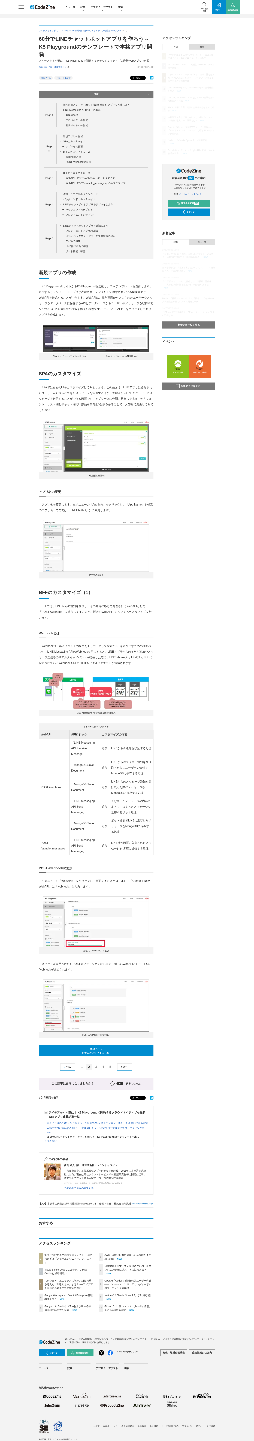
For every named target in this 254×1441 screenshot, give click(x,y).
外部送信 (211, 1426)
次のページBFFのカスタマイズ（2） (96, 1051)
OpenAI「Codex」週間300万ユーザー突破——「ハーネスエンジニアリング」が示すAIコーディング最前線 (127, 1284)
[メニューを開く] (21, 7)
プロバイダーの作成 (77, 120)
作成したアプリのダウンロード (80, 194)
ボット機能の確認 (75, 251)
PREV (67, 1066)
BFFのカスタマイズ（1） (77, 151)
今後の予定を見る (188, 386)
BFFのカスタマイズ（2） (77, 173)
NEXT (125, 1066)
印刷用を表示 (48, 1097)
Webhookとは (73, 156)
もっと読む (50, 1140)
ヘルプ (96, 1426)
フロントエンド (63, 78)
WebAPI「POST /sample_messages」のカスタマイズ (95, 183)
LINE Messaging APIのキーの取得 (82, 110)
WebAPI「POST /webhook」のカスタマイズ (90, 178)
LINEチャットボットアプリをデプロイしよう (88, 204)
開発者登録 (72, 115)
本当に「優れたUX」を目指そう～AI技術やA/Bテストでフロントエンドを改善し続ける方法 (97, 1123)
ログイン (188, 212)
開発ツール (46, 78)
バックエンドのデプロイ (79, 209)
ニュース (70, 7)
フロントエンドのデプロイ (80, 214)
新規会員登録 (188, 203)
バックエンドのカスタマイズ (79, 199)
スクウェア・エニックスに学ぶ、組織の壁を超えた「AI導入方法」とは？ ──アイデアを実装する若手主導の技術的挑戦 (68, 1284)
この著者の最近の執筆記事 (79, 1188)
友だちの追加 (73, 241)
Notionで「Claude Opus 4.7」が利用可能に (128, 1295)
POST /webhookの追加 (78, 162)
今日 (176, 47)
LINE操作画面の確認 (77, 246)
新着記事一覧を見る (189, 324)
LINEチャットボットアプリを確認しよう (85, 225)
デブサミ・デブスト (102, 7)
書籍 (120, 7)
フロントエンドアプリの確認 (82, 230)
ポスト (137, 78)
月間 (202, 47)
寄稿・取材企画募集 (174, 1352)
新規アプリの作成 (73, 136)
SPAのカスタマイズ (74, 141)
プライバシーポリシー (192, 1426)
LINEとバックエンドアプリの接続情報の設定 (91, 236)
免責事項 (142, 1426)
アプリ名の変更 (74, 146)
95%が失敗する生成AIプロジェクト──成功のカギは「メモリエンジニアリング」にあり (68, 1259)
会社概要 (154, 1426)
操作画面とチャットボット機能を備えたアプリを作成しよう (96, 104)
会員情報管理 (127, 1426)
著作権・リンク (110, 1426)
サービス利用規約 (170, 1426)
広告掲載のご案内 (202, 1352)
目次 (122, 94)
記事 (82, 7)
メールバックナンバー (188, 194)
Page (49, 115)
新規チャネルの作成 (77, 125)
